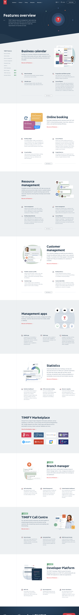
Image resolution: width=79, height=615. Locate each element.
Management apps (7, 63)
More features (48, 95)
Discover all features (26, 62)
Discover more (25, 529)
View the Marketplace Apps (28, 429)
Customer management (8, 60)
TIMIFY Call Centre (10, 72)
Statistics (5, 65)
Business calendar (7, 53)
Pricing (26, 2)
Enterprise (33, 2)
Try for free (71, 2)
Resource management (8, 58)
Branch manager (10, 70)
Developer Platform (10, 75)
